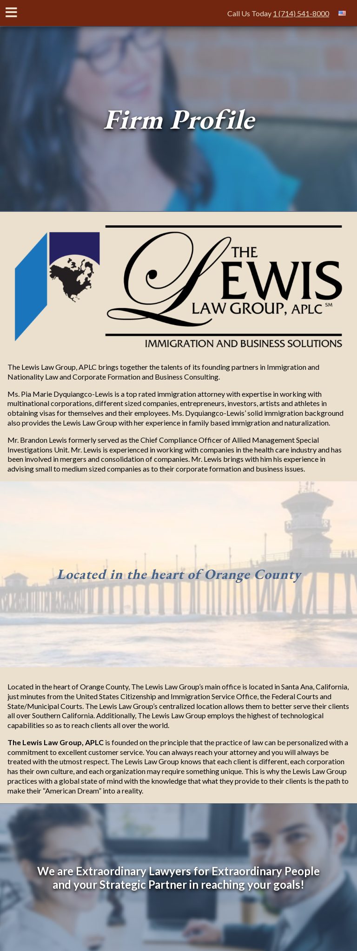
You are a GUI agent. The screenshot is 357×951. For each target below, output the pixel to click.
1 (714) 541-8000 (301, 13)
